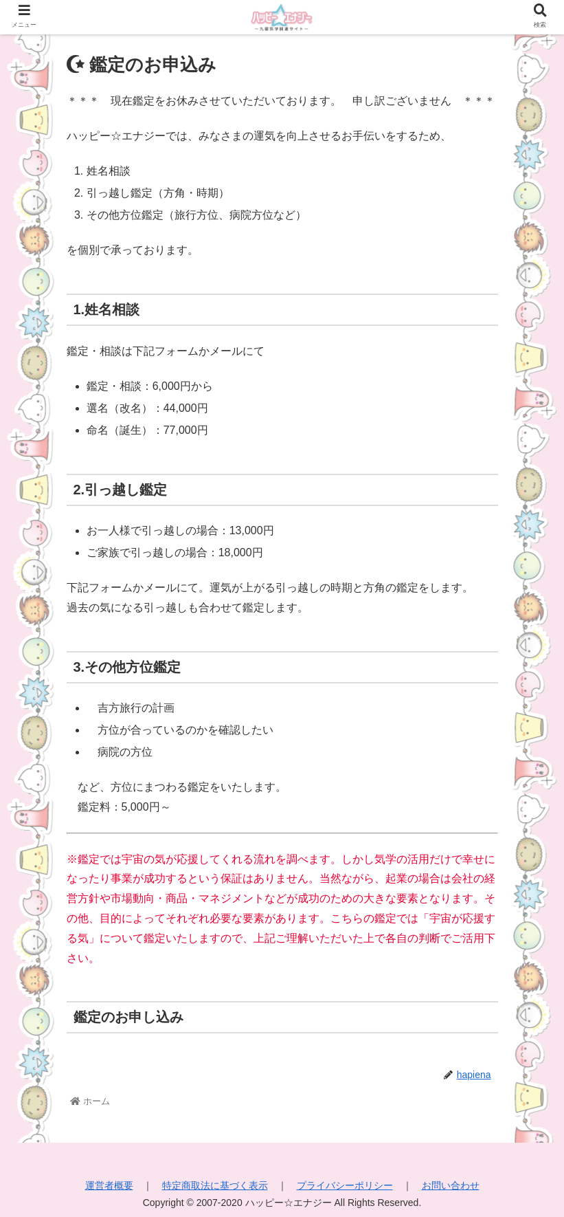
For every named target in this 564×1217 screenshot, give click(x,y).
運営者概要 (109, 1185)
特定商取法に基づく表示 (215, 1185)
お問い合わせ (451, 1185)
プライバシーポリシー (345, 1185)
